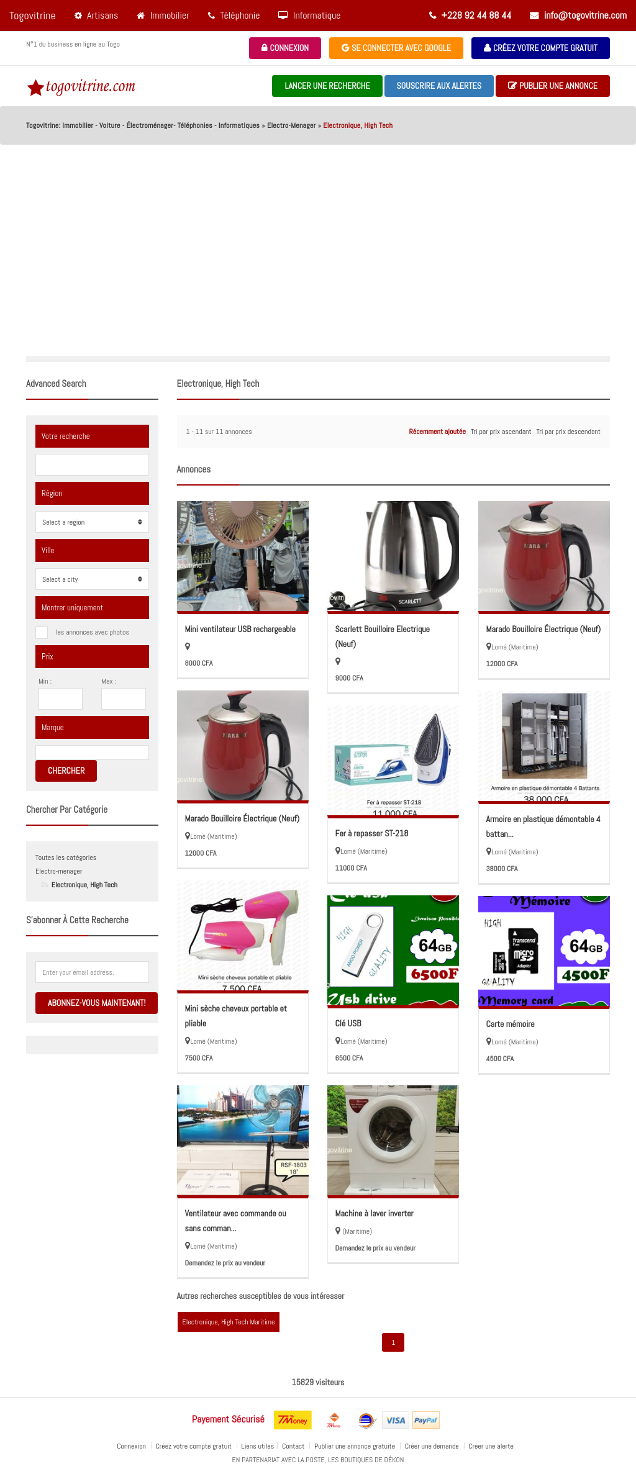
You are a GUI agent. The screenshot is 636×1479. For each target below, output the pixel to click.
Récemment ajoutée (437, 431)
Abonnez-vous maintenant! (96, 1002)
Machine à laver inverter (374, 1213)
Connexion (285, 48)
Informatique (309, 15)
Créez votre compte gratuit (540, 48)
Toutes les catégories (65, 857)
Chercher (66, 770)
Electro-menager (58, 871)
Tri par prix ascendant (501, 431)
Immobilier (163, 15)
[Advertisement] (318, 263)
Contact (294, 1446)
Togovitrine (32, 15)
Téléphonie (234, 15)
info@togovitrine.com (578, 15)
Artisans (97, 15)
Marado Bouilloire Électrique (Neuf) (543, 629)
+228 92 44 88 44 (470, 15)
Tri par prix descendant (569, 431)
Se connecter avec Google (396, 48)
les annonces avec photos (92, 632)
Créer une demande (433, 1446)
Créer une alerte (491, 1446)
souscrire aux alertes (439, 85)
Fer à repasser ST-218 (372, 833)
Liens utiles (258, 1446)
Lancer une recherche (327, 85)
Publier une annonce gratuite (355, 1446)
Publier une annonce (552, 86)
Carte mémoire (510, 1023)
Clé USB (348, 1023)
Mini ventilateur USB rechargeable (240, 629)
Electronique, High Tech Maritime (229, 1322)
